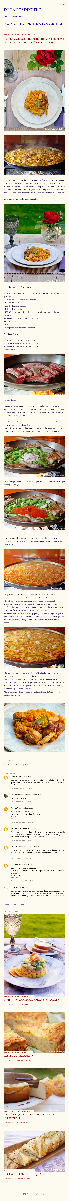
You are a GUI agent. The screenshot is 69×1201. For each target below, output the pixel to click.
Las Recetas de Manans (20, 795)
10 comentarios (22, 1004)
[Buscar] (64, 3)
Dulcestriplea (16, 887)
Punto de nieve (17, 865)
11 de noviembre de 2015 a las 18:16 (22, 822)
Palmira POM (16, 808)
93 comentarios (22, 1179)
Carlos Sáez (15, 777)
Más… (60, 23)
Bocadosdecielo (23, 9)
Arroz (16, 764)
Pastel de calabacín (19, 1055)
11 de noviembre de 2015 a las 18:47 (22, 840)
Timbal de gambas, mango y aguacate (31, 999)
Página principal (17, 23)
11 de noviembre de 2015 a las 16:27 (22, 801)
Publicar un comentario (14, 904)
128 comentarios (22, 1123)
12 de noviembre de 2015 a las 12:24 (22, 858)
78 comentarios (22, 1060)
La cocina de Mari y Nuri (20, 847)
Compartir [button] (8, 760)
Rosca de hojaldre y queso (24, 1174)
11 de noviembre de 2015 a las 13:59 (22, 788)
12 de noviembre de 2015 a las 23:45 (22, 899)
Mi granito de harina (19, 828)
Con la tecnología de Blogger (34, 1193)
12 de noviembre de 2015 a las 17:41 (22, 881)
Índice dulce (43, 23)
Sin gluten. (24, 764)
